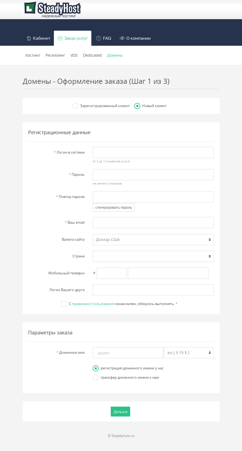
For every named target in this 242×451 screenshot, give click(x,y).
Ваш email (74, 222)
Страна (78, 256)
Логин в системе (69, 152)
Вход (164, 10)
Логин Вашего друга (66, 289)
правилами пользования (93, 303)
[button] (38, 38)
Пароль (76, 174)
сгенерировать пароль (113, 207)
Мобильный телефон (66, 273)
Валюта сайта (73, 239)
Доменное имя (70, 352)
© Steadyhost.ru (121, 435)
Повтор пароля (70, 196)
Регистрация (199, 10)
